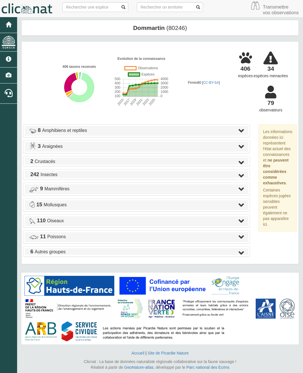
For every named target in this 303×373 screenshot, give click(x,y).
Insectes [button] (43, 174)
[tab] (136, 131)
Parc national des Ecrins (207, 367)
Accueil (137, 353)
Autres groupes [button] (47, 251)
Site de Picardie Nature (168, 353)
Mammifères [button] (49, 188)
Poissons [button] (47, 236)
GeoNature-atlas (139, 367)
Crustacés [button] (42, 161)
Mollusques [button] (48, 204)
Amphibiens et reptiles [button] (58, 130)
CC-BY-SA (211, 83)
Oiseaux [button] (46, 220)
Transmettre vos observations (281, 9)
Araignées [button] (46, 146)
